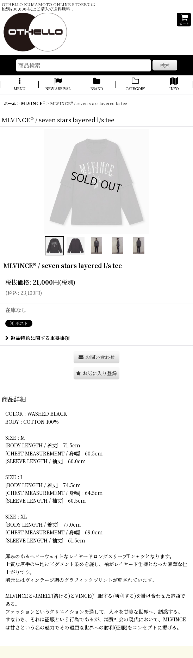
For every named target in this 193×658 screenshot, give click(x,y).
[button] (19, 84)
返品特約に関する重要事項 (37, 337)
